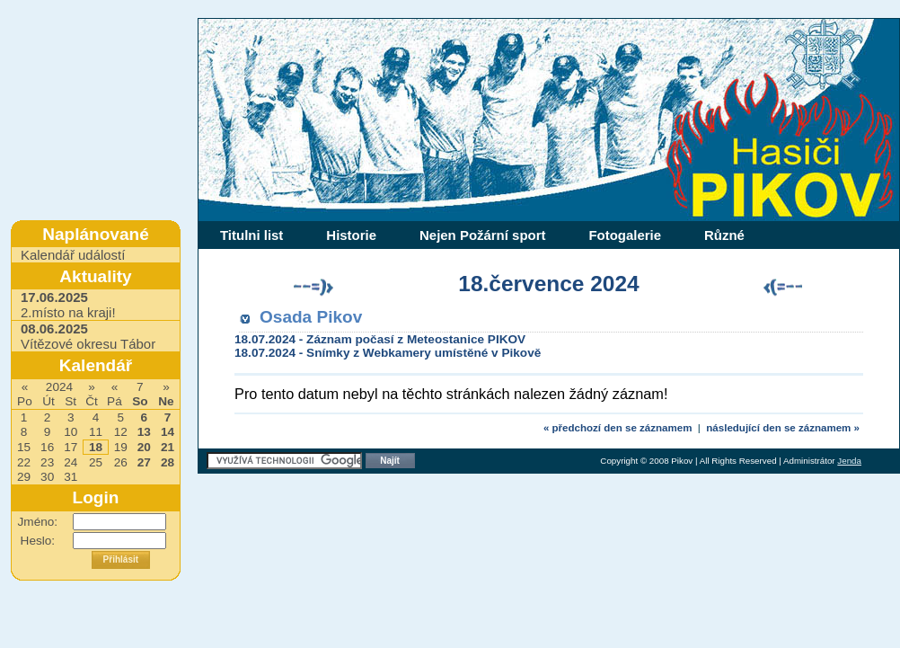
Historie (351, 235)
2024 (59, 387)
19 (121, 447)
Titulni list (251, 235)
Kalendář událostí (73, 254)
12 (121, 432)
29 (24, 477)
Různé (724, 235)
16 (47, 447)
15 (24, 447)
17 (70, 447)
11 (95, 432)
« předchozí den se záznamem (618, 427)
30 (47, 477)
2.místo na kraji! (68, 304)
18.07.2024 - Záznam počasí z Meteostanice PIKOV (379, 339)
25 (95, 462)
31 (70, 477)
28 (167, 462)
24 (70, 462)
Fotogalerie (624, 235)
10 (70, 432)
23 (47, 462)
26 (121, 462)
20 (144, 447)
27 (144, 462)
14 (167, 432)
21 (167, 447)
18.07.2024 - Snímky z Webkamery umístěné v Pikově (387, 353)
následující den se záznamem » (783, 427)
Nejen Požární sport (482, 235)
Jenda (849, 461)
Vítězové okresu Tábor (88, 336)
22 (24, 462)
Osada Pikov (311, 316)
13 (144, 432)
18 (95, 447)
